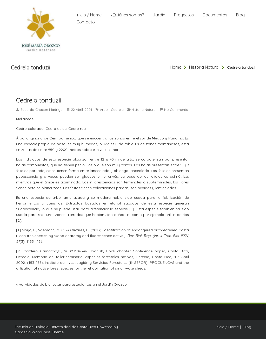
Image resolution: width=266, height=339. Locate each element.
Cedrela (117, 109)
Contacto (85, 21)
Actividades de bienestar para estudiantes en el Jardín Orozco (73, 284)
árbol (104, 109)
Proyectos (184, 14)
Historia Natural (204, 67)
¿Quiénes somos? (127, 14)
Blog (240, 14)
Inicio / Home (89, 14)
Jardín (159, 14)
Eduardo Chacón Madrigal (42, 109)
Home (175, 67)
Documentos (215, 14)
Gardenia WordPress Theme (39, 332)
